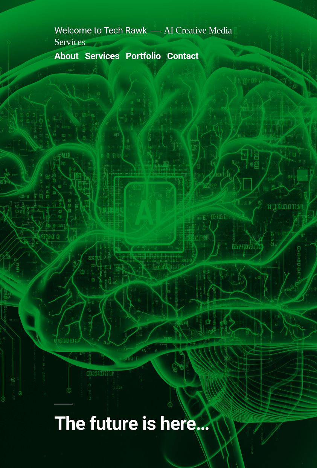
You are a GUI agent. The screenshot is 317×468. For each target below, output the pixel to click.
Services (102, 55)
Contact (182, 55)
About (66, 55)
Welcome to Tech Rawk (100, 30)
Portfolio (143, 55)
